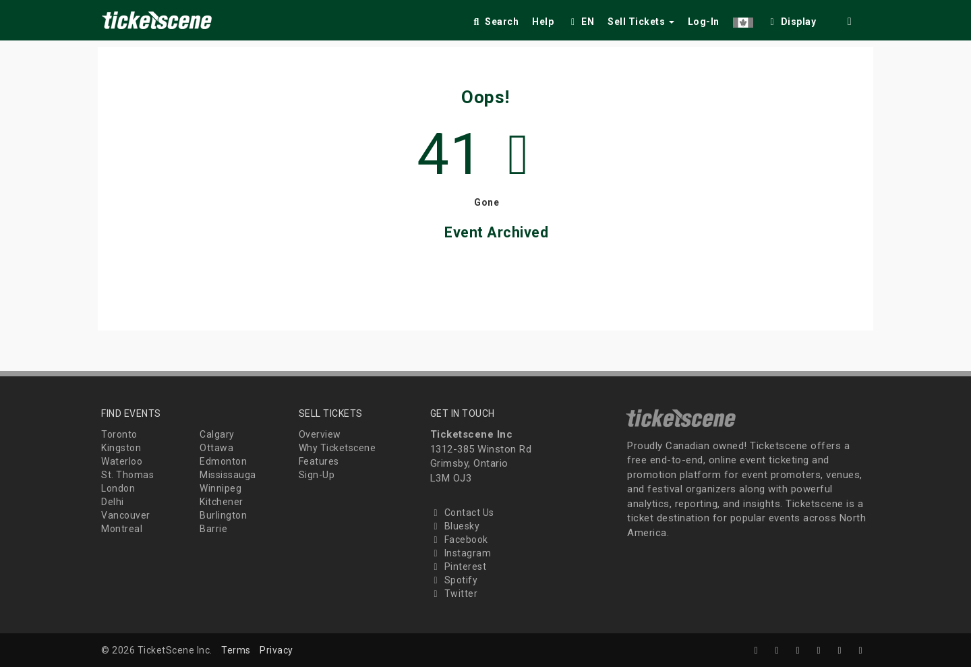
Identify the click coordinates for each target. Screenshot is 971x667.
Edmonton (223, 461)
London (118, 488)
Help (543, 21)
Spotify (454, 580)
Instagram (461, 553)
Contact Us (462, 512)
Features (319, 461)
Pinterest (458, 566)
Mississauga (228, 474)
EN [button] (580, 21)
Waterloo (121, 461)
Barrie (213, 528)
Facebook (459, 539)
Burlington (223, 515)
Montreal (121, 528)
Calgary (217, 434)
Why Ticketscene (337, 447)
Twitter (454, 593)
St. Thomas (127, 474)
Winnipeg (220, 488)
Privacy (276, 650)
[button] (743, 19)
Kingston (121, 447)
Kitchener (221, 501)
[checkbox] (791, 19)
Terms (236, 650)
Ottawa (216, 447)
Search (495, 21)
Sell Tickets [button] (641, 21)
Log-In (703, 21)
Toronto (119, 434)
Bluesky (455, 526)
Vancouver (125, 515)
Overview (320, 434)
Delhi (112, 501)
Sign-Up (317, 474)
